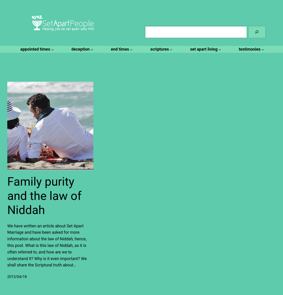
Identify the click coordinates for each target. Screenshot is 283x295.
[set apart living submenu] (205, 49)
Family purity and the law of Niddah (44, 196)
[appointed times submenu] (36, 49)
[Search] (257, 32)
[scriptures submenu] (160, 49)
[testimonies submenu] (250, 49)
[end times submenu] (121, 49)
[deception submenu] (81, 49)
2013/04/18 (17, 277)
